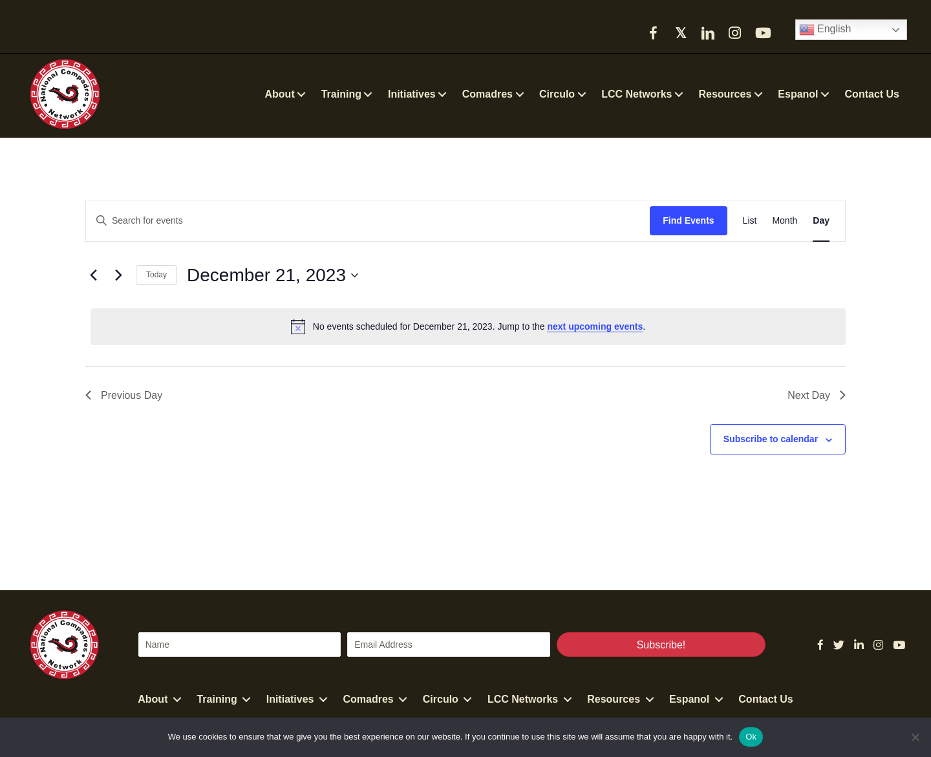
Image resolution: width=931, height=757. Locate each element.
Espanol (689, 699)
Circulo (440, 699)
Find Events (688, 220)
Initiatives (290, 699)
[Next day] (118, 275)
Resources (613, 699)
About (152, 699)
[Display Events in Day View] (821, 220)
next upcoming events (595, 326)
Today (156, 274)
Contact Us (765, 699)
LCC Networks (522, 699)
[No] (914, 736)
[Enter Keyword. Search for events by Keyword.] (368, 220)
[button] (654, 33)
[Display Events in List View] (750, 220)
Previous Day (123, 395)
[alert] (468, 326)
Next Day (816, 395)
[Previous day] (93, 275)
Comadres (368, 699)
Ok (750, 736)
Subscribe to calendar (770, 439)
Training (217, 699)
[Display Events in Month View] (784, 220)
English (825, 29)
